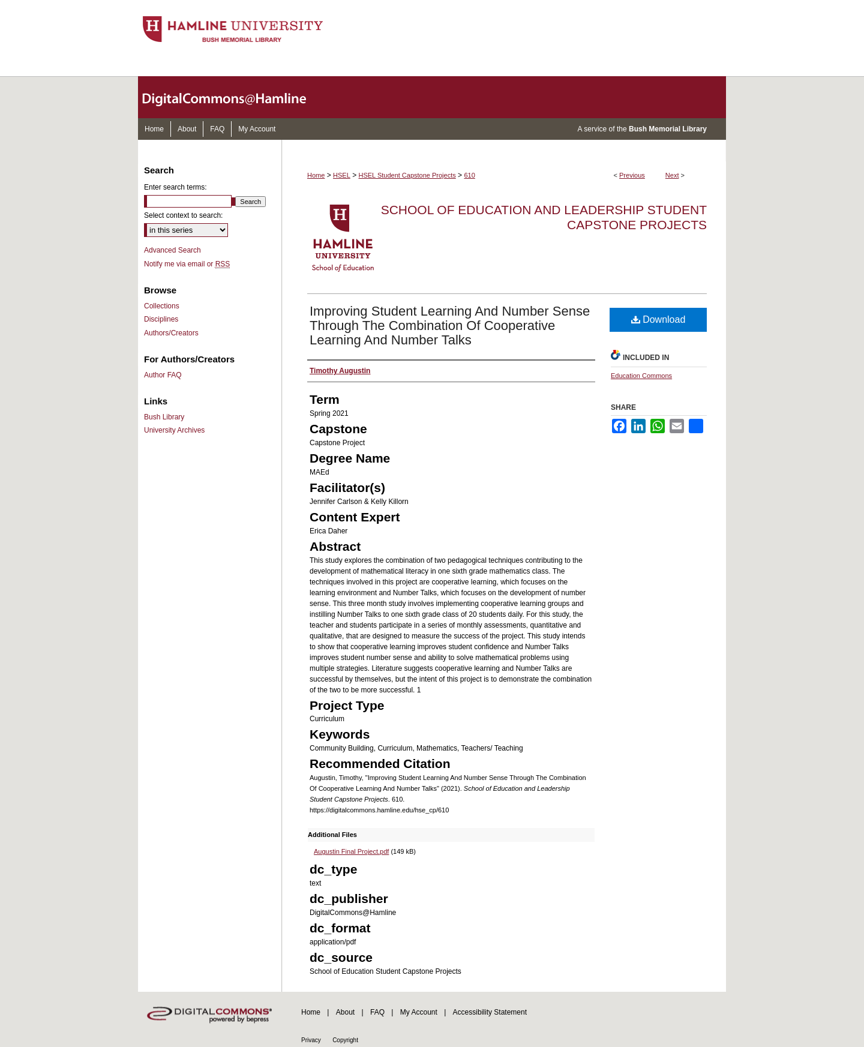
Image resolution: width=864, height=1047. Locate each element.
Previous (632, 175)
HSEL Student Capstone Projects (407, 175)
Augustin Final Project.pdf (351, 851)
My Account (418, 1012)
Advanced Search (172, 250)
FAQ (377, 1012)
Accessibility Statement (490, 1012)
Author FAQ (163, 375)
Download (658, 319)
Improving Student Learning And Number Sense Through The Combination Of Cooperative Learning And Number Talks (450, 325)
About (345, 1012)
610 (469, 175)
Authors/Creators (171, 333)
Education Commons (641, 375)
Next (672, 175)
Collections (161, 306)
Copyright (345, 1040)
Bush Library (164, 417)
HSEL (341, 175)
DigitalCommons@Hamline (234, 97)
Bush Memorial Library (668, 129)
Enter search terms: (175, 187)
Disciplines (161, 319)
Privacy (311, 1040)
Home (316, 175)
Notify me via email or (187, 264)
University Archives (174, 430)
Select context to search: (183, 215)
